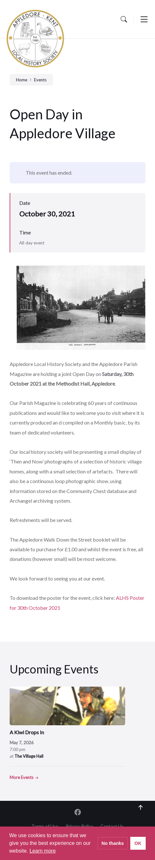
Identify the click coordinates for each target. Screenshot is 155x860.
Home (21, 79)
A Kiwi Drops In (27, 732)
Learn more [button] (43, 851)
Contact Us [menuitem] (112, 826)
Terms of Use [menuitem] (44, 826)
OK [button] (138, 843)
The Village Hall (28, 756)
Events (40, 79)
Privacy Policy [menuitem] (79, 826)
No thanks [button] (112, 843)
